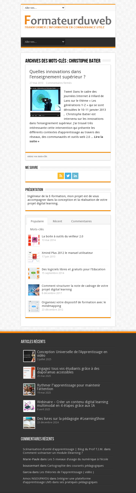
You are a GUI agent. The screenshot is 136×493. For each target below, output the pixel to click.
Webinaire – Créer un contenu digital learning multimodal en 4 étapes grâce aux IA (72, 404)
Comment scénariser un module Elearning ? (53, 453)
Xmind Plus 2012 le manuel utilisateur (67, 253)
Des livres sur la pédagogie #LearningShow (71, 419)
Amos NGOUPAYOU (36, 478)
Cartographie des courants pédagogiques (75, 465)
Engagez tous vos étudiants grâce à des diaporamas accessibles (68, 370)
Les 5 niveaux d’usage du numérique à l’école (78, 459)
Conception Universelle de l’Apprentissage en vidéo (72, 354)
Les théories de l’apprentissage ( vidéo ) (67, 472)
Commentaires (81, 221)
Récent (57, 221)
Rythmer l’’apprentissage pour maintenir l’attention (68, 387)
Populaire (37, 221)
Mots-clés (37, 229)
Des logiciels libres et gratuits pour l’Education (73, 269)
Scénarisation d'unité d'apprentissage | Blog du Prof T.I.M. (63, 449)
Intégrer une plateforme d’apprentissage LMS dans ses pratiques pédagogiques (60, 480)
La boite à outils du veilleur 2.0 (62, 236)
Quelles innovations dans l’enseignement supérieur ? (57, 74)
